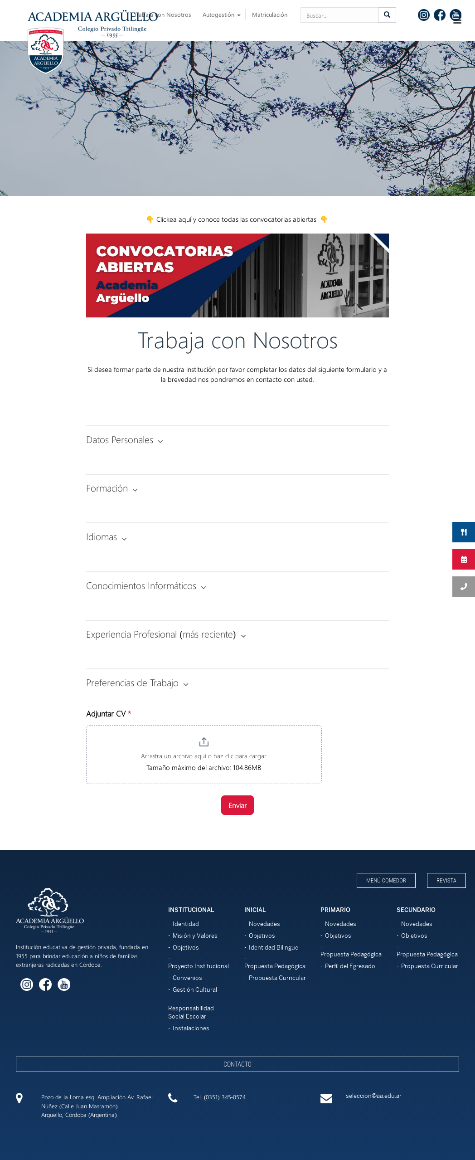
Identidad (186, 924)
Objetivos (186, 947)
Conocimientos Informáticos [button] (146, 585)
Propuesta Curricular (277, 978)
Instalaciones (191, 1028)
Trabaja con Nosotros (162, 14)
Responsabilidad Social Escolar (191, 1012)
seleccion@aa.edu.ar (374, 1095)
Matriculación (269, 14)
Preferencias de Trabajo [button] (137, 682)
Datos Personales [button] (125, 439)
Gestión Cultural (195, 989)
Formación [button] (112, 487)
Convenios (187, 978)
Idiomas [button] (107, 536)
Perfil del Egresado (350, 966)
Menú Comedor (386, 880)
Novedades (264, 924)
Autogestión (222, 14)
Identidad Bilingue (273, 947)
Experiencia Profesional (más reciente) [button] (166, 633)
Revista (446, 880)
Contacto (237, 1064)
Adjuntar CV (108, 713)
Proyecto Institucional (198, 966)
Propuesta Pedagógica (274, 966)
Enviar (237, 805)
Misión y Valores (195, 935)
